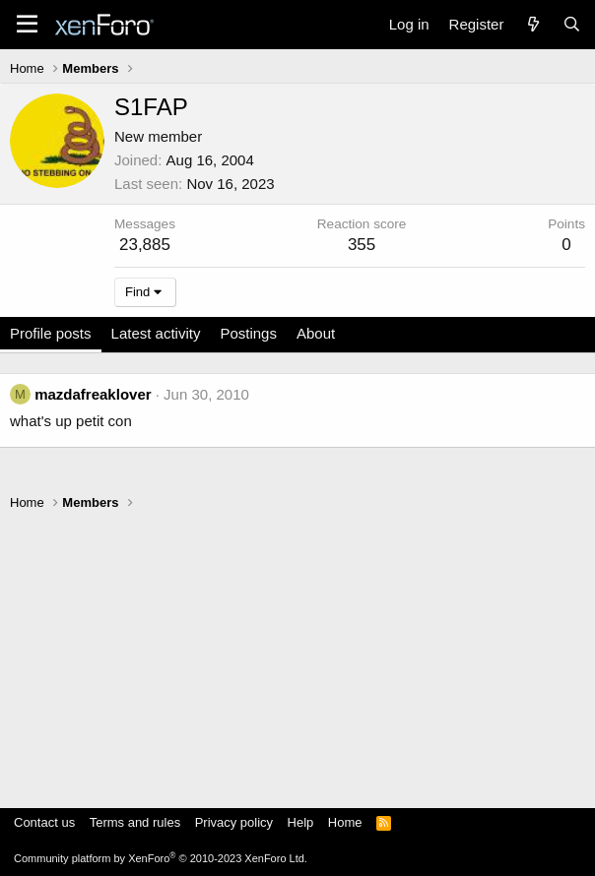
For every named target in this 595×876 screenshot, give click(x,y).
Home (345, 822)
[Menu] (27, 24)
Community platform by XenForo (160, 858)
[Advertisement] (297, 650)
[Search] (572, 24)
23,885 (144, 244)
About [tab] (316, 333)
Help (301, 822)
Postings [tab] (248, 333)
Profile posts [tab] (51, 333)
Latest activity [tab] (156, 333)
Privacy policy (234, 822)
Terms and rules (135, 822)
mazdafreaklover (92, 394)
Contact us (44, 822)
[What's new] (532, 24)
